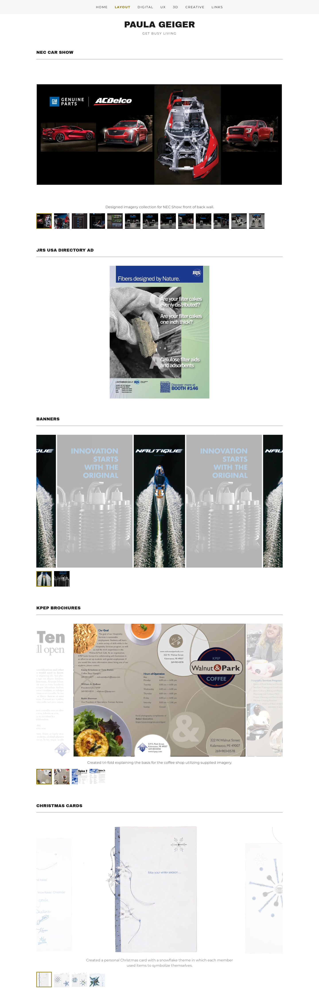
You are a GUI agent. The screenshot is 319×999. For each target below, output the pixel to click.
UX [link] (163, 7)
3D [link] (175, 7)
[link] (159, 26)
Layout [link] (122, 7)
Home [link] (102, 7)
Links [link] (217, 7)
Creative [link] (194, 7)
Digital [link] (145, 7)
